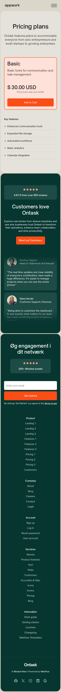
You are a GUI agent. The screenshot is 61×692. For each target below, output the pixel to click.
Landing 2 (30, 428)
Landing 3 (30, 433)
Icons (30, 585)
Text (30, 564)
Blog (30, 491)
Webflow (45, 671)
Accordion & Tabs (30, 580)
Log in (30, 528)
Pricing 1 (30, 454)
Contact (30, 501)
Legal (30, 506)
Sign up (30, 522)
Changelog (30, 632)
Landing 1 (30, 423)
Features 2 (30, 444)
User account (30, 538)
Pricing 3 (30, 464)
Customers (30, 469)
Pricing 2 (30, 459)
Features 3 (30, 449)
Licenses (31, 627)
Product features (30, 559)
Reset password (30, 533)
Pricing (30, 595)
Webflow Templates (30, 637)
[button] (54, 5)
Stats (31, 569)
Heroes (31, 554)
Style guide (30, 617)
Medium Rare (20, 671)
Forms (30, 590)
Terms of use (50, 403)
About (30, 486)
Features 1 (30, 438)
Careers (30, 496)
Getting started (30, 622)
